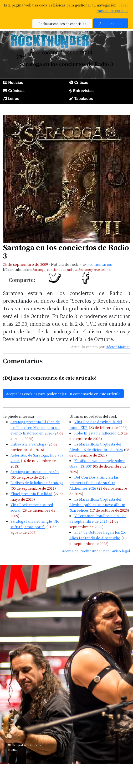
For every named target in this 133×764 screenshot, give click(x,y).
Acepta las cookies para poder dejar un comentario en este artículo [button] (63, 393)
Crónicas (16, 91)
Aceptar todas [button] (110, 23)
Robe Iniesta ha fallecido (95, 432)
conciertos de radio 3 (62, 269)
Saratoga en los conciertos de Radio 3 (66, 251)
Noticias (15, 83)
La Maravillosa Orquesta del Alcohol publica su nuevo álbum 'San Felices (97, 505)
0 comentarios (99, 264)
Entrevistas (83, 91)
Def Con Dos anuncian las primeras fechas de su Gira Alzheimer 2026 (94, 483)
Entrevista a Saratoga (28, 443)
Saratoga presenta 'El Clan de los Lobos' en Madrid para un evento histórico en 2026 (35, 427)
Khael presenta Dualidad (31, 493)
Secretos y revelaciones (94, 269)
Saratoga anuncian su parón (34, 471)
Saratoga (38, 269)
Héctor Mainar (118, 346)
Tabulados (83, 99)
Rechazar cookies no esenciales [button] (62, 23)
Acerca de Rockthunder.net (85, 550)
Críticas (81, 83)
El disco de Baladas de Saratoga (36, 482)
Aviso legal (121, 550)
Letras (13, 99)
